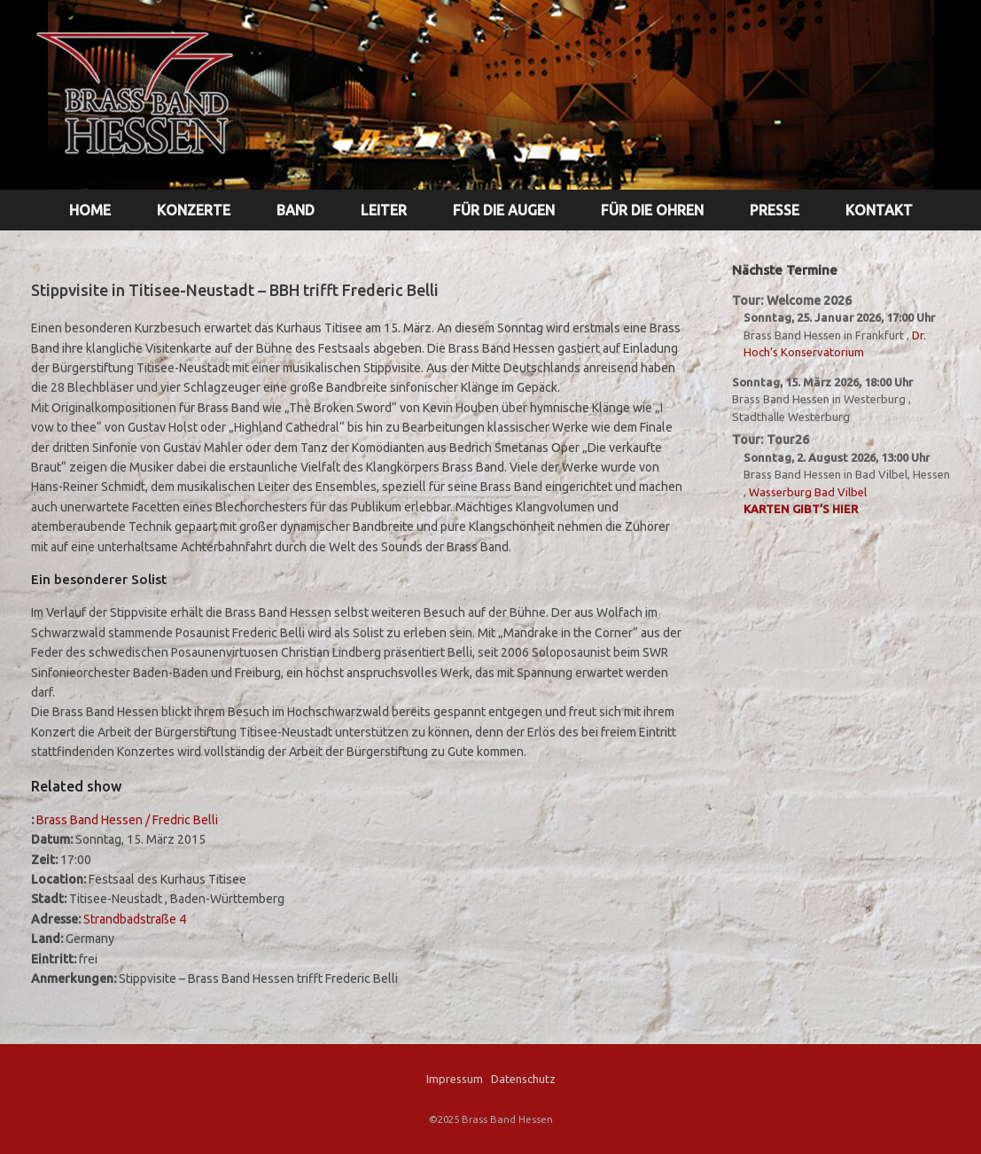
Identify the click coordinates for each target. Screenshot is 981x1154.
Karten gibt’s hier (801, 509)
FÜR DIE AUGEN (504, 210)
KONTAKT (879, 210)
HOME (90, 210)
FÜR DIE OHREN (652, 210)
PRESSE (774, 210)
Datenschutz (523, 1078)
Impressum (454, 1078)
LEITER (384, 210)
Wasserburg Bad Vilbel (808, 492)
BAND (295, 210)
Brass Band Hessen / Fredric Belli (127, 820)
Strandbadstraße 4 (134, 919)
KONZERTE (193, 210)
